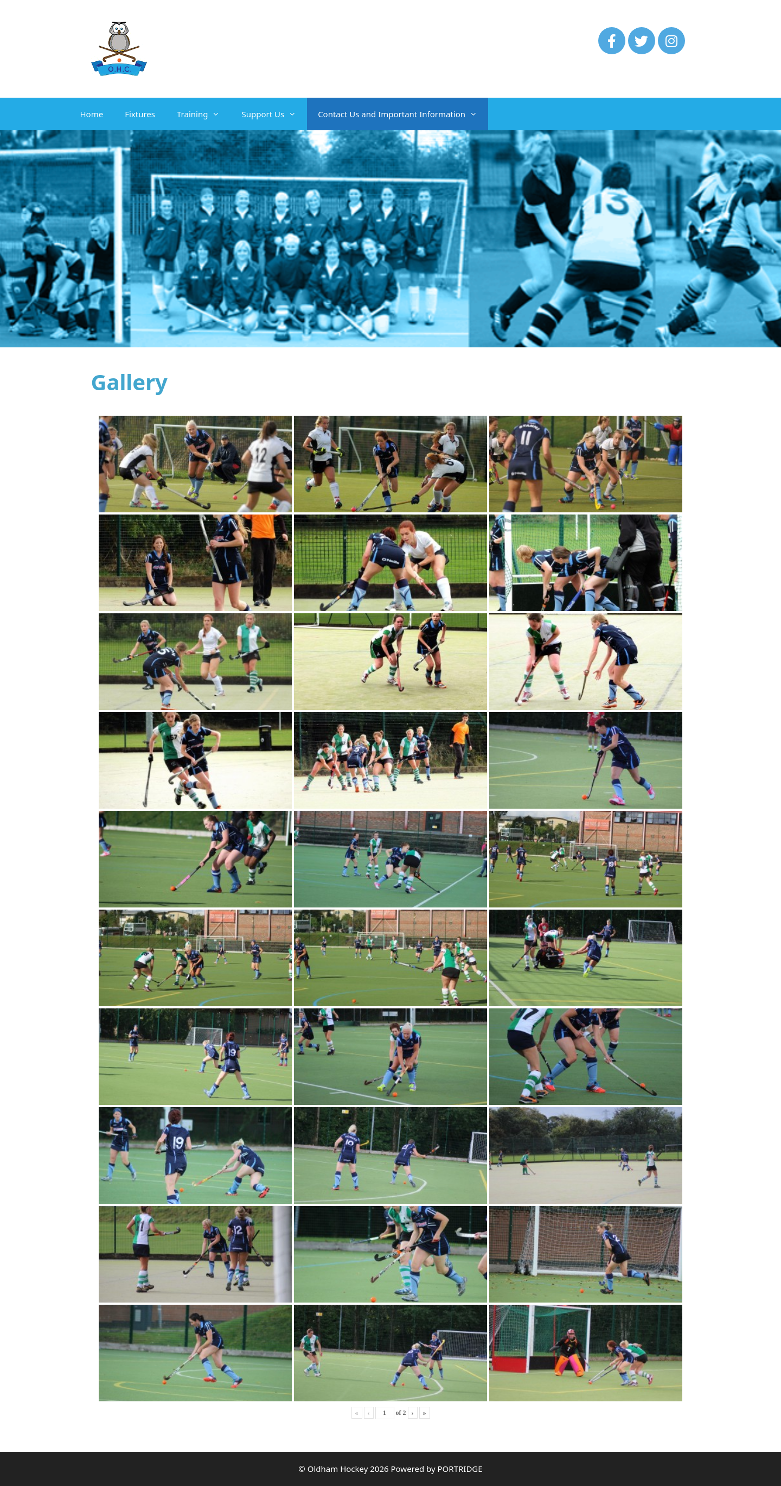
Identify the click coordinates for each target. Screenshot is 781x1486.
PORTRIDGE (460, 1468)
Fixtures (140, 114)
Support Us (274, 114)
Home (92, 114)
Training (204, 114)
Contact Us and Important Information (403, 114)
